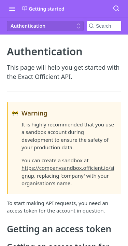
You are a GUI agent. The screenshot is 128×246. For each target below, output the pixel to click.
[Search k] (104, 26)
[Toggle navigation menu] (12, 8)
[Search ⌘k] (116, 8)
